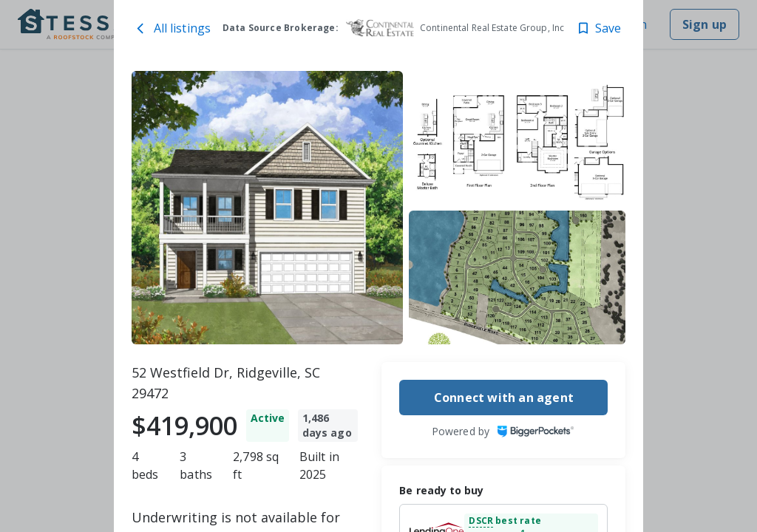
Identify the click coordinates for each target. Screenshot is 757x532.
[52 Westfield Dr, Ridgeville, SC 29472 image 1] (267, 207)
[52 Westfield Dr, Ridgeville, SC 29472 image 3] (517, 277)
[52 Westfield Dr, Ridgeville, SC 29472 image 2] (517, 138)
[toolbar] (379, 207)
